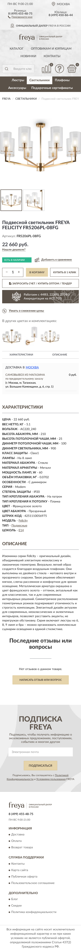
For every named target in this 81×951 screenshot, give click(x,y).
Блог (14, 899)
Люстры (18, 80)
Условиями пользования (51, 779)
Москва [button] (32, 367)
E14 (21, 530)
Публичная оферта (24, 876)
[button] (20, 16)
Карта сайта (19, 870)
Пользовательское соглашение (32, 883)
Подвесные (19, 525)
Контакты (52, 56)
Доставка (17, 834)
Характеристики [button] (21, 354)
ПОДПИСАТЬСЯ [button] (40, 765)
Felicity (23, 520)
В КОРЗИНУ (36, 272)
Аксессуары (17, 88)
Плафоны (62, 80)
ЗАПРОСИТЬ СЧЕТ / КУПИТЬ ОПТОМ (40, 283)
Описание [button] (59, 354)
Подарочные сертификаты (52, 88)
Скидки (16, 905)
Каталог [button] (17, 48)
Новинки (28, 56)
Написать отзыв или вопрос (40, 680)
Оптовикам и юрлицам (51, 48)
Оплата (16, 841)
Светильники (39, 80)
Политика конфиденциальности (33, 912)
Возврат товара (22, 847)
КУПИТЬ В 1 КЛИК (64, 272)
